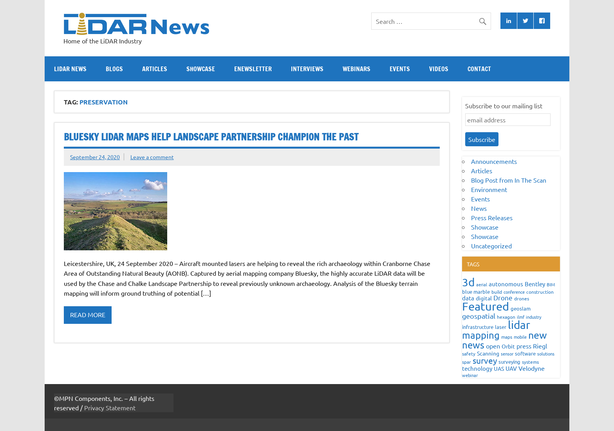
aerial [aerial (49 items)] (481, 284)
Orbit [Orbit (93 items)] (508, 346)
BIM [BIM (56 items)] (551, 284)
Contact (479, 69)
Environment (489, 189)
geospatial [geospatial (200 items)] (478, 316)
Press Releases (492, 217)
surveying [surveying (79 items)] (509, 361)
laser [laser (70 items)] (500, 326)
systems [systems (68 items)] (530, 362)
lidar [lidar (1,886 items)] (519, 324)
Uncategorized (491, 246)
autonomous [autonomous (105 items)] (506, 283)
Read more (87, 314)
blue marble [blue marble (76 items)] (476, 291)
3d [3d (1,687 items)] (468, 282)
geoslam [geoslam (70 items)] (521, 308)
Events (400, 69)
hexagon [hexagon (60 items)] (506, 317)
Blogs (114, 69)
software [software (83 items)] (525, 353)
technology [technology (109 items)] (477, 368)
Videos (438, 69)
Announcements (494, 161)
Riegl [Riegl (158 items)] (540, 346)
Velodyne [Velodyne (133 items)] (531, 368)
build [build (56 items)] (496, 292)
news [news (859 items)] (473, 344)
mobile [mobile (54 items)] (520, 337)
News (479, 208)
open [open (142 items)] (493, 346)
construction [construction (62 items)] (540, 292)
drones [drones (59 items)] (521, 298)
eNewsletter (253, 69)
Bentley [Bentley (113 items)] (535, 283)
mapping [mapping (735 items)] (481, 335)
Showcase (200, 69)
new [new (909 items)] (537, 335)
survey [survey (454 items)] (485, 360)
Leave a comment (152, 156)
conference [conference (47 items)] (514, 292)
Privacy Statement (109, 407)
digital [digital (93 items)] (484, 298)
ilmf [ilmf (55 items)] (520, 317)
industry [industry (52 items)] (533, 317)
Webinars (356, 69)
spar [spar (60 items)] (466, 362)
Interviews (307, 69)
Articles (154, 69)
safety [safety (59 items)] (468, 353)
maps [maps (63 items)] (506, 337)
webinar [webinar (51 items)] (470, 375)
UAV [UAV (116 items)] (511, 368)
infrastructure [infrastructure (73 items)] (477, 326)
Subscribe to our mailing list (503, 106)
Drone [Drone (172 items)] (503, 297)
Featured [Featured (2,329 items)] (485, 306)
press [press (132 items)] (523, 346)
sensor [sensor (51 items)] (507, 353)
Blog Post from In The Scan (508, 180)
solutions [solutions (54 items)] (545, 353)
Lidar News (70, 69)
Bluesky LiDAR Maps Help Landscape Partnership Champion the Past (211, 137)
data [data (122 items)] (468, 298)
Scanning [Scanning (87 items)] (488, 353)
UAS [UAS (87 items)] (499, 368)
